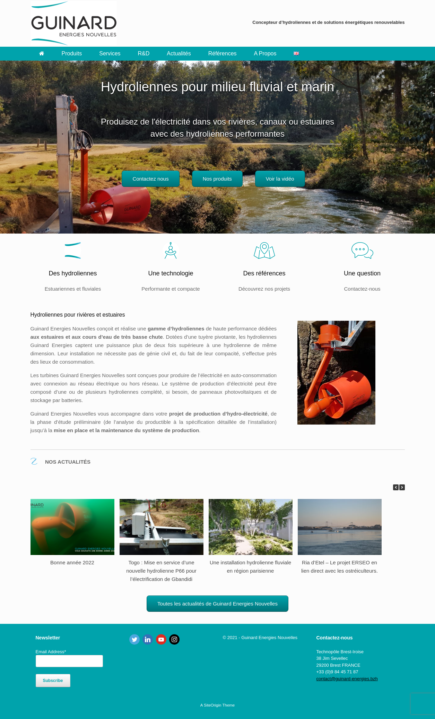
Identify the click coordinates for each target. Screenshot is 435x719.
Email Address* (51, 651)
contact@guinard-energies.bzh (347, 678)
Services (109, 53)
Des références (264, 273)
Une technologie (170, 273)
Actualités (179, 53)
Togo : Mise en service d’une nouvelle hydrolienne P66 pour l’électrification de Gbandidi (161, 570)
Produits (72, 53)
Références (222, 53)
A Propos (265, 53)
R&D (144, 53)
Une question (362, 273)
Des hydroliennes (73, 273)
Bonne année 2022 (72, 562)
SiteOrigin (212, 705)
